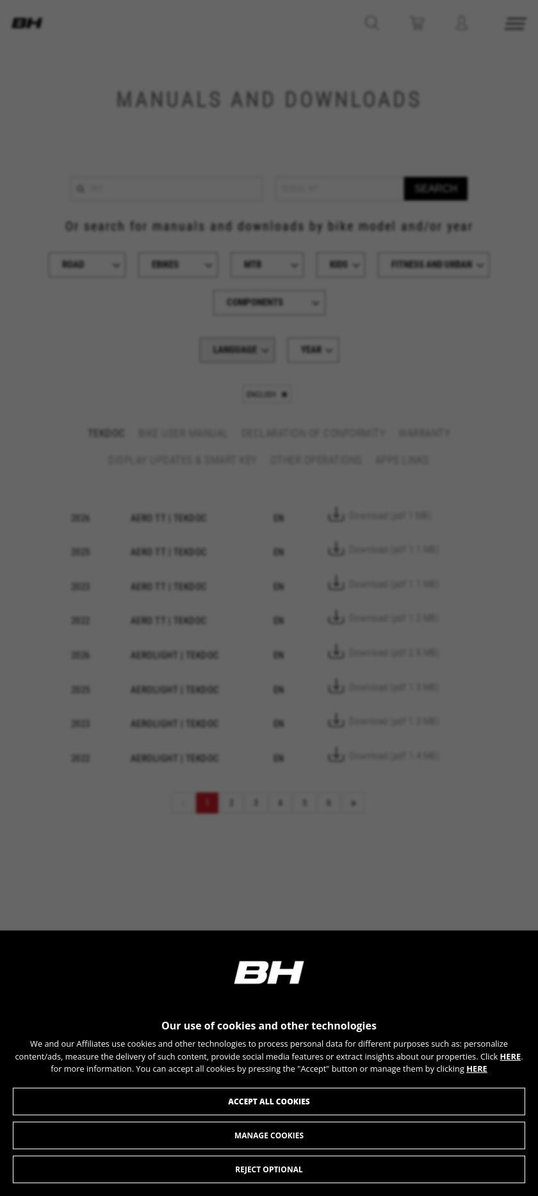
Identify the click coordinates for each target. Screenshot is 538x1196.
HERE (510, 1056)
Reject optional (268, 1169)
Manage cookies (269, 1135)
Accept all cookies (268, 1101)
